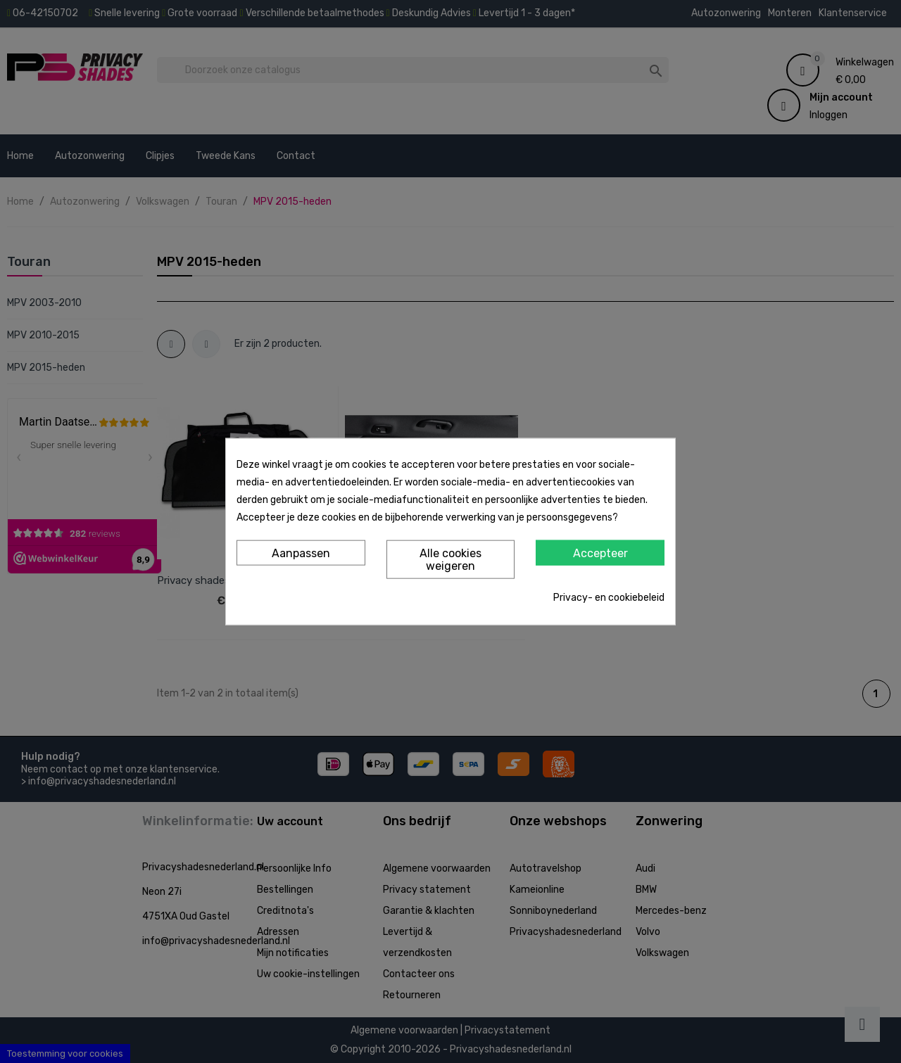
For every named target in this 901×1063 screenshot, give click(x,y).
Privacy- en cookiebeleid (608, 597)
